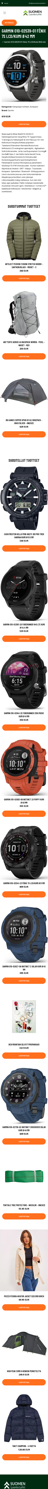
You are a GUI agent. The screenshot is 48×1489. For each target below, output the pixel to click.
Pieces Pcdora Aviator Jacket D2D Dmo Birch (24, 1296)
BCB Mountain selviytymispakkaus (24, 1044)
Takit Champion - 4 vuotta (24, 1446)
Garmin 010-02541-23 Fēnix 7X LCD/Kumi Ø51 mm (24, 883)
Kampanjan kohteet (20, 106)
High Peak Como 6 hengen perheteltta (24, 1371)
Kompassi (34, 106)
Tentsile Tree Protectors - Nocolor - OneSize (24, 1205)
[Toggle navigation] (5, 13)
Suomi (6, 3)
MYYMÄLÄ (9, 22)
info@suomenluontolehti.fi (37, 3)
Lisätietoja (24, 124)
